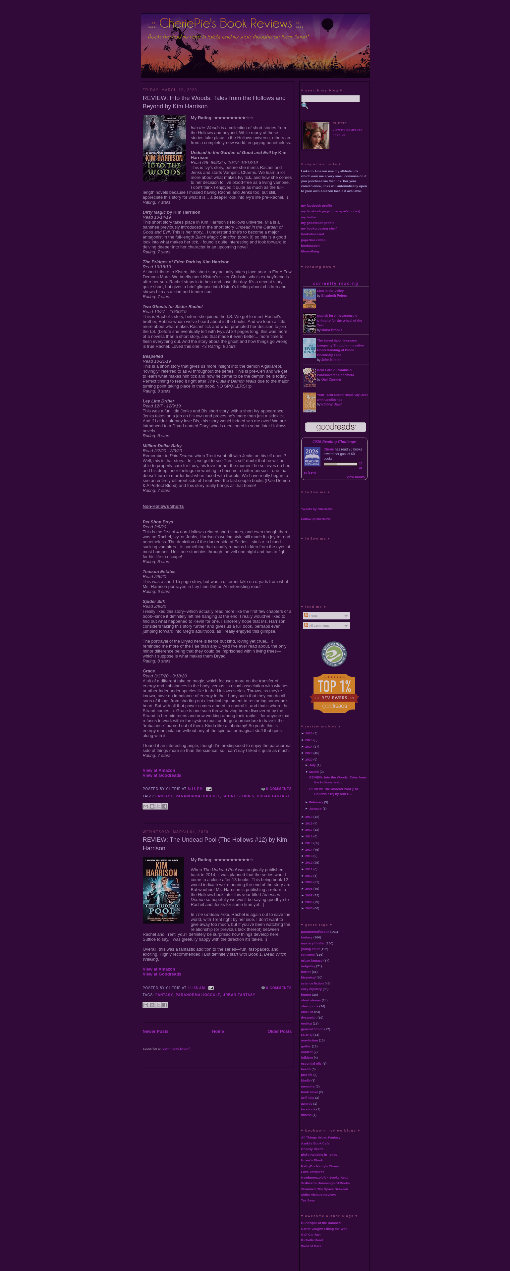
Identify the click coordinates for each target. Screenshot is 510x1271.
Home (218, 1031)
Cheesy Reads (312, 1149)
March (314, 771)
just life (307, 1075)
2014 (308, 849)
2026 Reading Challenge (334, 441)
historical (308, 977)
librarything (310, 251)
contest (307, 1052)
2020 (308, 759)
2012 (308, 862)
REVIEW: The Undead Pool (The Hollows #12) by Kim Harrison (215, 843)
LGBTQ (307, 1034)
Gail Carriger (331, 379)
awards (306, 1103)
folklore (307, 1057)
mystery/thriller (313, 943)
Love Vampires (312, 1172)
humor (306, 994)
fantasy (164, 796)
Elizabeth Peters (334, 295)
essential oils (311, 1063)
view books (356, 477)
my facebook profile (316, 205)
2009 (308, 882)
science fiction (312, 983)
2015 (308, 843)
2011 (308, 869)
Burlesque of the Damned (321, 1223)
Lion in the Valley (330, 290)
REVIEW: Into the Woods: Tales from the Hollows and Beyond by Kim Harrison (214, 102)
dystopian (309, 1017)
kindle (306, 1080)
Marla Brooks (331, 330)
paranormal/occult (198, 796)
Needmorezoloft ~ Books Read (325, 1177)
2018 (308, 823)
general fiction (312, 1029)
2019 (308, 817)
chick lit (307, 1012)
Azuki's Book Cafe (315, 1143)
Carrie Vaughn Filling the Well (324, 1229)
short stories (239, 796)
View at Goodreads (162, 775)
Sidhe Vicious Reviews (319, 1194)
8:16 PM (195, 789)
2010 (308, 875)
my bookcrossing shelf (319, 228)
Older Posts (280, 1031)
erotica (306, 1023)
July (312, 765)
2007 (308, 895)
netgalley (308, 966)
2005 (308, 908)
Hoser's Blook (312, 1160)
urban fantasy (273, 796)
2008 (308, 888)
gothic (306, 1046)
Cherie (329, 449)
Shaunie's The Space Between (324, 1189)
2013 (308, 856)
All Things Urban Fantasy (321, 1137)
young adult (310, 949)
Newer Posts (156, 1031)
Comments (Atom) (176, 1048)
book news (309, 1092)
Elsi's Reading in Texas (319, 1154)
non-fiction (309, 1040)
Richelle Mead (312, 1240)
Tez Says (308, 1200)
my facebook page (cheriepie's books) (331, 211)
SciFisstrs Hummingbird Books (325, 1183)
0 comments (279, 789)
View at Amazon (159, 770)
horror (306, 972)
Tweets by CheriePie (317, 509)
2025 (308, 740)
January (315, 808)
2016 (308, 836)
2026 (308, 733)
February (316, 802)
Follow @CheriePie (316, 519)
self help (307, 1097)
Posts (310, 615)
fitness (306, 1115)
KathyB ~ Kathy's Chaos (320, 1166)
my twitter (309, 217)
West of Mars (311, 1246)
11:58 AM (196, 988)
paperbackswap (313, 240)
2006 (308, 902)
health (306, 1069)
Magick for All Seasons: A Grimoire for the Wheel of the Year (339, 320)
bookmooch (310, 245)
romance (308, 954)
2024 (308, 746)
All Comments (316, 625)
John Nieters (331, 360)
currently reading (336, 283)
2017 (308, 829)
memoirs (308, 1086)
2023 (308, 753)
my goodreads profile (317, 223)
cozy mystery (311, 989)
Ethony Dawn (331, 404)
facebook (308, 1109)
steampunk (309, 1006)
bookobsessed (312, 234)
